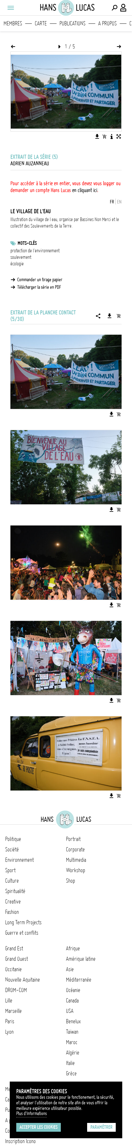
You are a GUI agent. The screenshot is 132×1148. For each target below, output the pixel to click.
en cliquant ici (84, 190)
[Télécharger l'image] (97, 136)
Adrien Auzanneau (29, 163)
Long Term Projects (23, 922)
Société (12, 849)
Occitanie (13, 969)
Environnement (19, 860)
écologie (17, 264)
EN (119, 202)
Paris (9, 1021)
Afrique (73, 948)
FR (112, 202)
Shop (70, 880)
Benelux (73, 1021)
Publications (72, 23)
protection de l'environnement (34, 251)
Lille (8, 1000)
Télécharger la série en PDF (39, 287)
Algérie (72, 1052)
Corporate (75, 849)
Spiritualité (15, 891)
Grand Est (14, 948)
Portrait (73, 839)
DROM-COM (16, 990)
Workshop (75, 870)
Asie (70, 969)
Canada (72, 1000)
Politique (13, 839)
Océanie (73, 990)
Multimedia (76, 860)
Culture (12, 880)
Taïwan (72, 1032)
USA (69, 1011)
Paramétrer (101, 1127)
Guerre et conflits (21, 933)
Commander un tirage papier (39, 280)
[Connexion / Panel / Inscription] (123, 7)
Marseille (13, 1011)
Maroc (71, 1042)
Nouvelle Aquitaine (22, 979)
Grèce (71, 1073)
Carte (41, 23)
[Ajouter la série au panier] (119, 316)
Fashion (12, 912)
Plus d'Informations (31, 1113)
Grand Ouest (16, 959)
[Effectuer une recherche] (114, 7)
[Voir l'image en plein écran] (119, 136)
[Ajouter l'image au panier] (104, 136)
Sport (10, 870)
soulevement (20, 257)
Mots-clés (27, 243)
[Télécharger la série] (109, 316)
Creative (13, 901)
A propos (107, 23)
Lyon (9, 1032)
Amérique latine (81, 959)
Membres (13, 23)
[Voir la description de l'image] (111, 136)
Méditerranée (78, 979)
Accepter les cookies (39, 1127)
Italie (70, 1063)
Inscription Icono (20, 1141)
